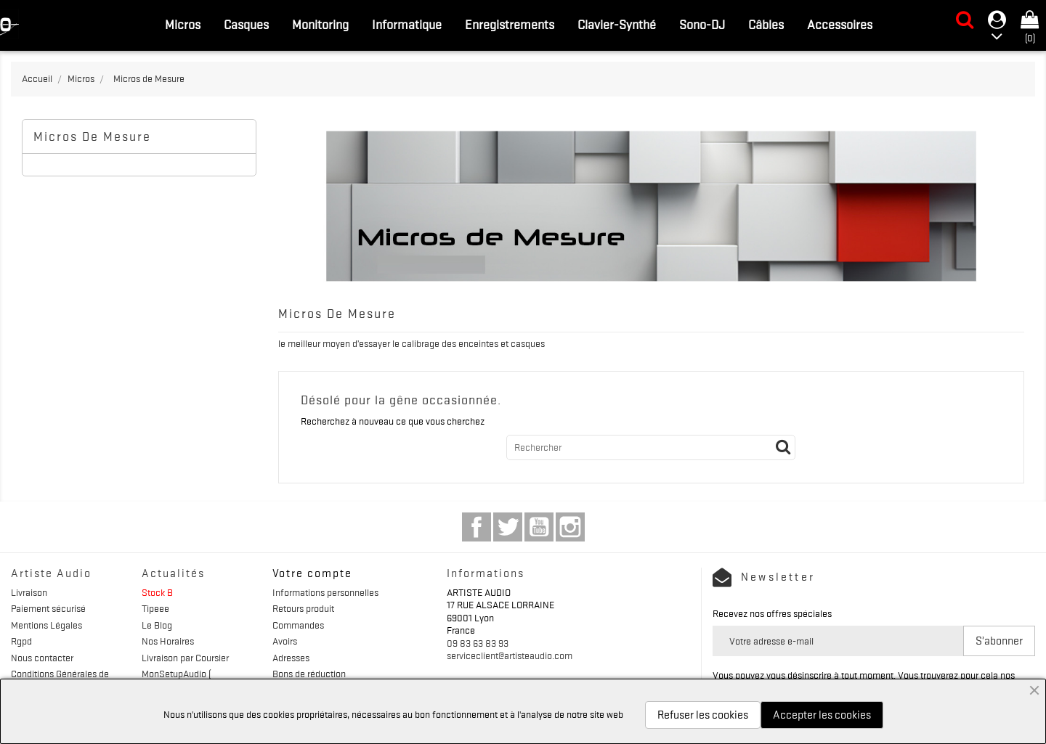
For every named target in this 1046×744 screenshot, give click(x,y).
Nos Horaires (168, 641)
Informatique (407, 24)
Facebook (476, 526)
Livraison (29, 592)
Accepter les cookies (822, 714)
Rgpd (21, 641)
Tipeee (155, 608)
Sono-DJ (702, 24)
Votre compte (312, 573)
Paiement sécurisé (48, 608)
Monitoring (320, 24)
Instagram (570, 526)
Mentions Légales (46, 625)
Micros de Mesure (92, 136)
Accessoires (839, 24)
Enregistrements (509, 24)
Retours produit (303, 608)
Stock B (157, 592)
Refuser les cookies (702, 714)
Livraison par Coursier (185, 657)
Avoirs (284, 641)
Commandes (298, 625)
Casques (246, 24)
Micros (182, 24)
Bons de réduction (309, 673)
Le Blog (157, 625)
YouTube (539, 526)
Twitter (507, 526)
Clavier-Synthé (616, 24)
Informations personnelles (325, 592)
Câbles (766, 24)
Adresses (290, 657)
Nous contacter (42, 657)
